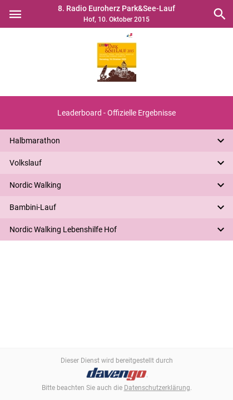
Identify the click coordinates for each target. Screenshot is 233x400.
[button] (116, 112)
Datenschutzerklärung (157, 388)
